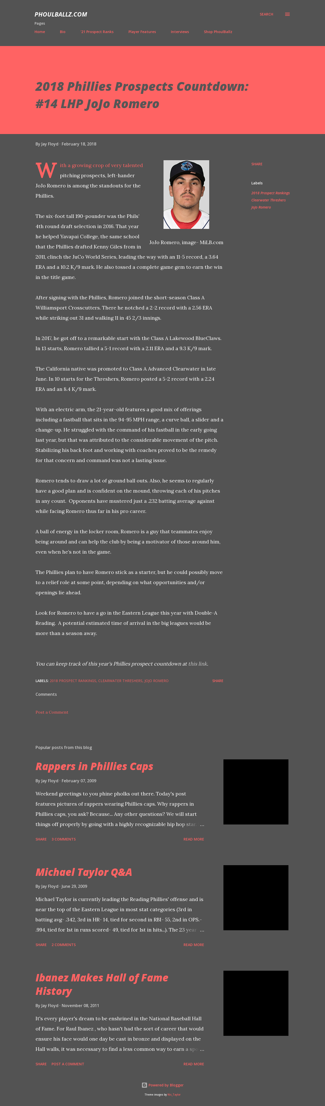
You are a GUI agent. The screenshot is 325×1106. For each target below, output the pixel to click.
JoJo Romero (261, 207)
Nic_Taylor (174, 1094)
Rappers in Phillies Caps (94, 766)
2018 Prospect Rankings (270, 192)
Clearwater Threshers (268, 200)
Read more (194, 839)
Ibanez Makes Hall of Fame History (102, 984)
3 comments (64, 839)
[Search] (266, 14)
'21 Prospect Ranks (96, 31)
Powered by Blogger (162, 1085)
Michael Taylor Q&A (84, 872)
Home (40, 31)
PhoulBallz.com (61, 14)
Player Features (142, 31)
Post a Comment (52, 712)
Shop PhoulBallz (218, 31)
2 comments (64, 944)
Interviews (180, 31)
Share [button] (257, 163)
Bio (63, 31)
